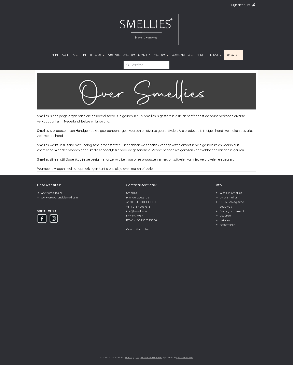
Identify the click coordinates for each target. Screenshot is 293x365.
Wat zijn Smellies (231, 193)
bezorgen (226, 215)
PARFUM (161, 55)
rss (137, 357)
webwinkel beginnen (151, 357)
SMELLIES (70, 55)
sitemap (129, 357)
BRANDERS (144, 55)
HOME (55, 55)
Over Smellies (229, 197)
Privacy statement (232, 211)
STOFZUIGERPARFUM (121, 55)
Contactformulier (137, 229)
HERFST (202, 55)
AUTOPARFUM (183, 55)
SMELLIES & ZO (93, 55)
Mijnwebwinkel (185, 357)
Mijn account (243, 4)
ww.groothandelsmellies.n (60, 197)
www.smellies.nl (51, 193)
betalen (225, 220)
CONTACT (233, 55)
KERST (216, 55)
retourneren (227, 224)
